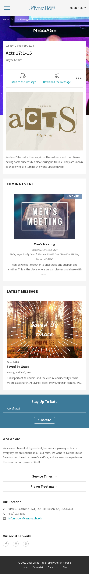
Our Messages (23, 19)
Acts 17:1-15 (43, 19)
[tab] (23, 78)
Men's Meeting (44, 244)
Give (65, 567)
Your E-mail (13, 408)
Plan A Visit (38, 567)
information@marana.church (25, 518)
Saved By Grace (18, 367)
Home (6, 19)
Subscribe (44, 420)
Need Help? (78, 8)
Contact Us (53, 567)
